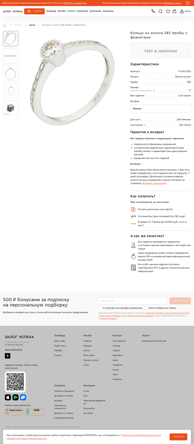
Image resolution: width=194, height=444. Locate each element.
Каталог (38, 11)
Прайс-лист (60, 346)
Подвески (118, 365)
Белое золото (183, 76)
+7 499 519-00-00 (14, 345)
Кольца (116, 346)
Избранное (168, 11)
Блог (86, 396)
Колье (116, 370)
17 (190, 90)
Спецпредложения (63, 418)
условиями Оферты (108, 318)
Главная (5, 25)
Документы (89, 408)
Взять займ (59, 341)
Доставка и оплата (63, 396)
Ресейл (62, 11)
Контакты (88, 413)
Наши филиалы (13, 350)
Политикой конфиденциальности (140, 435)
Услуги (71, 11)
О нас (86, 365)
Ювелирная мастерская (154, 341)
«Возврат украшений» (154, 183)
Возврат (58, 401)
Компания (95, 11)
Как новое (185, 125)
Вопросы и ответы (63, 413)
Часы (115, 374)
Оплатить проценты (64, 391)
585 (189, 82)
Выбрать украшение (75, 3)
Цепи (115, 360)
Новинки (117, 379)
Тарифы (58, 350)
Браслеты (117, 355)
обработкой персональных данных (27, 438)
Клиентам (82, 11)
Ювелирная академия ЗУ (94, 402)
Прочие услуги (91, 360)
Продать (88, 346)
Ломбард (51, 11)
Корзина (174, 11)
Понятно (178, 437)
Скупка (57, 355)
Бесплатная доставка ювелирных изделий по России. (32, 3)
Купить (87, 350)
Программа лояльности (60, 407)
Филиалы (108, 11)
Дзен (7, 356)
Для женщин (184, 119)
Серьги (116, 350)
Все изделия (119, 341)
